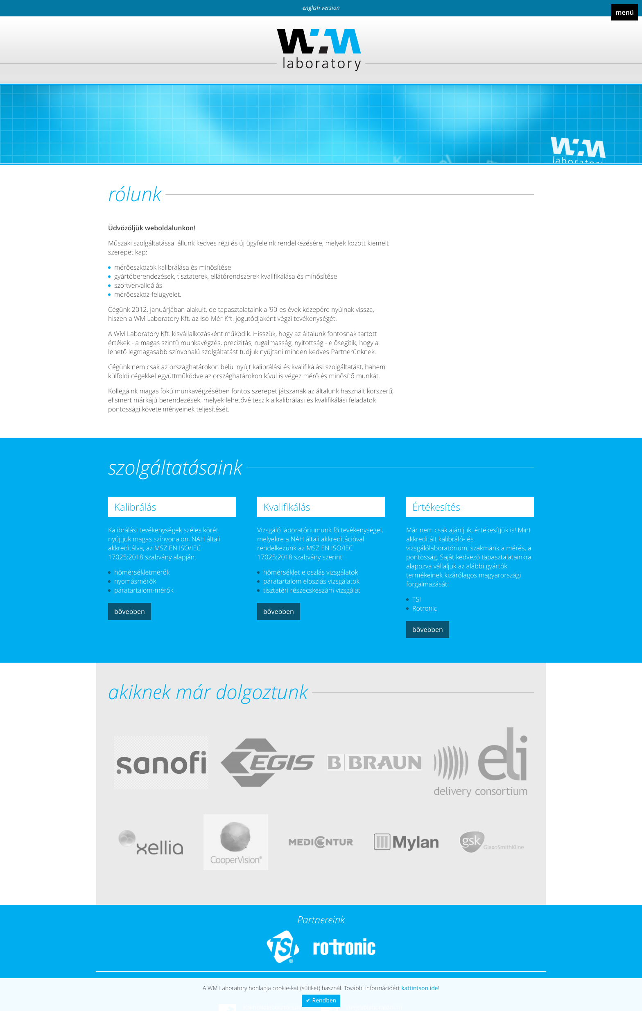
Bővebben (129, 611)
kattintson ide (419, 988)
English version (320, 8)
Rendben (324, 1000)
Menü (624, 12)
